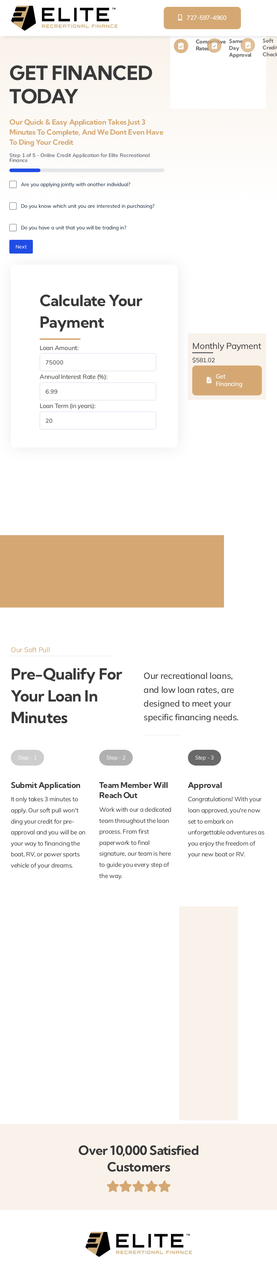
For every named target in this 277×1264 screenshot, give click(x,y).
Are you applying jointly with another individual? (75, 184)
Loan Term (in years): (68, 405)
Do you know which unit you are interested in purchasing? (87, 206)
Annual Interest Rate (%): (73, 376)
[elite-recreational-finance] (64, 8)
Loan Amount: (59, 347)
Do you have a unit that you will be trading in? (73, 227)
